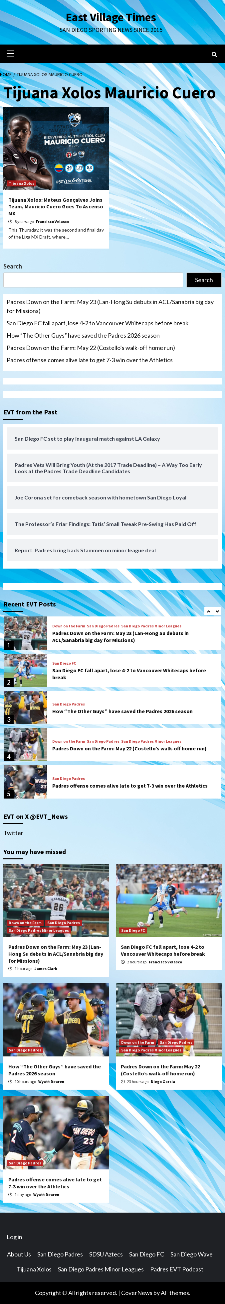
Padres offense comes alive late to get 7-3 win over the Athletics (90, 360)
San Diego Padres (103, 626)
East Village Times (111, 17)
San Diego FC (64, 663)
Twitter (13, 832)
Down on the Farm (68, 626)
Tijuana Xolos (21, 183)
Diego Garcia (163, 1081)
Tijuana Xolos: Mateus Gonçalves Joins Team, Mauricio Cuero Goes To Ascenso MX (55, 206)
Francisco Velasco (52, 221)
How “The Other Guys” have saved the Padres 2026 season (83, 335)
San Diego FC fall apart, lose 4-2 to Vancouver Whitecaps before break (97, 323)
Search (12, 266)
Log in (14, 1237)
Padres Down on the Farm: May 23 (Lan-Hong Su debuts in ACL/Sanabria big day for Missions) (110, 306)
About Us (19, 1254)
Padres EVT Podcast (176, 1269)
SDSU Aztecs (106, 1254)
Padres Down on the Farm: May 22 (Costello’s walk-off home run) (91, 347)
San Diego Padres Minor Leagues (151, 626)
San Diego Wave (191, 1254)
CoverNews (136, 1292)
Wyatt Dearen (51, 1081)
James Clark (46, 968)
